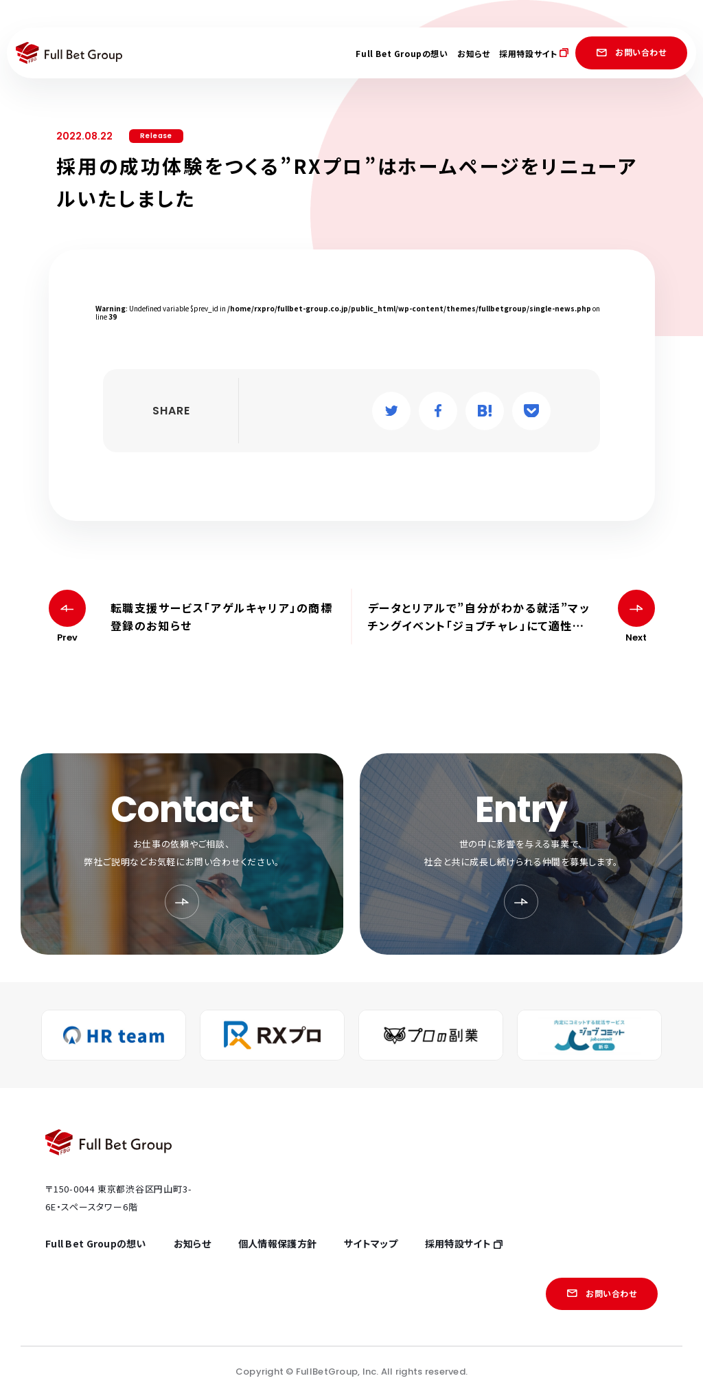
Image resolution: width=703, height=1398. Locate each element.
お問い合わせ (631, 52)
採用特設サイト (533, 53)
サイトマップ (370, 1243)
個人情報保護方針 (277, 1243)
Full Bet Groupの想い (402, 53)
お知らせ (473, 53)
